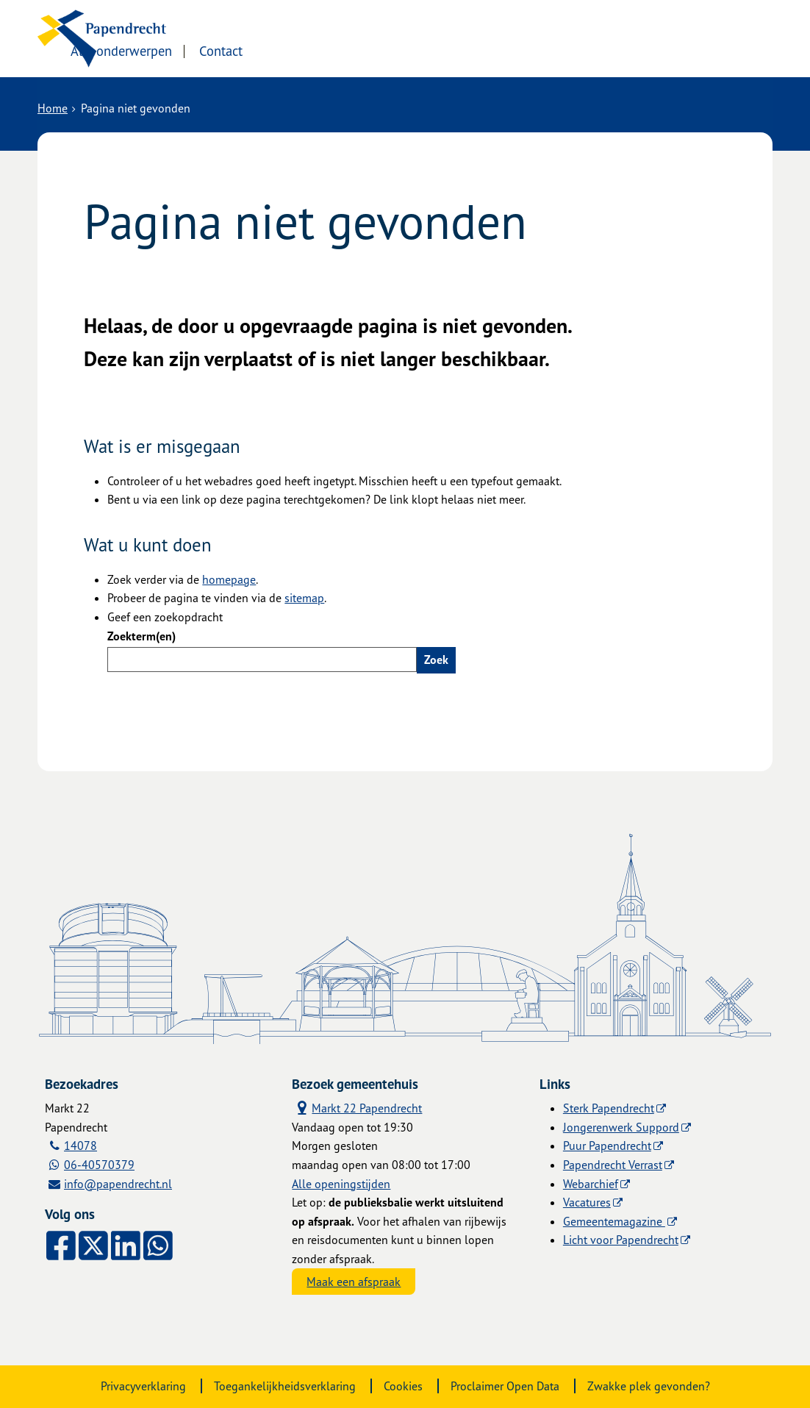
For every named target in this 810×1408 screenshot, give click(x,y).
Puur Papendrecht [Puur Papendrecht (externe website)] (607, 1145)
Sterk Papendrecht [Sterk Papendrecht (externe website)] (608, 1108)
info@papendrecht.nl (118, 1183)
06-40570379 (99, 1164)
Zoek (436, 659)
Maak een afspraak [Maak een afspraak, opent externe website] (354, 1281)
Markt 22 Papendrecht (357, 1107)
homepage (229, 579)
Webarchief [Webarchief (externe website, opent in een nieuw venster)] (590, 1183)
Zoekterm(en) (141, 636)
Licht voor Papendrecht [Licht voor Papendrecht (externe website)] (620, 1239)
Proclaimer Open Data (505, 1386)
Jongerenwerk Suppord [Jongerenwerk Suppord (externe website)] (621, 1127)
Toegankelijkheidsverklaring (285, 1386)
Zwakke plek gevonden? (648, 1386)
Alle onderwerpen (252, 49)
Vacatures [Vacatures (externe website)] (587, 1202)
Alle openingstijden (341, 1183)
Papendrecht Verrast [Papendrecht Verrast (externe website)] (612, 1164)
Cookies (403, 1386)
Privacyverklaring (143, 1386)
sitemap (304, 597)
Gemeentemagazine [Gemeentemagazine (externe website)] (614, 1221)
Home (52, 108)
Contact (352, 49)
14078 (80, 1145)
